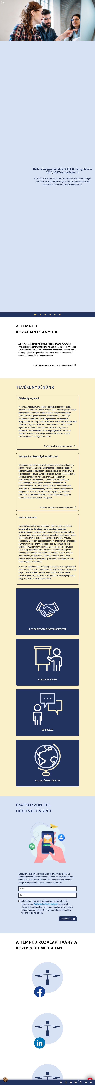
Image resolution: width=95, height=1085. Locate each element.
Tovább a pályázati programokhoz (60, 446)
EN (76, 1083)
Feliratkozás (68, 919)
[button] (80, 1082)
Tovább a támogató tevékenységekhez (57, 507)
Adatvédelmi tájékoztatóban (46, 904)
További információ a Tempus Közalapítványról (55, 365)
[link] (85, 1082)
